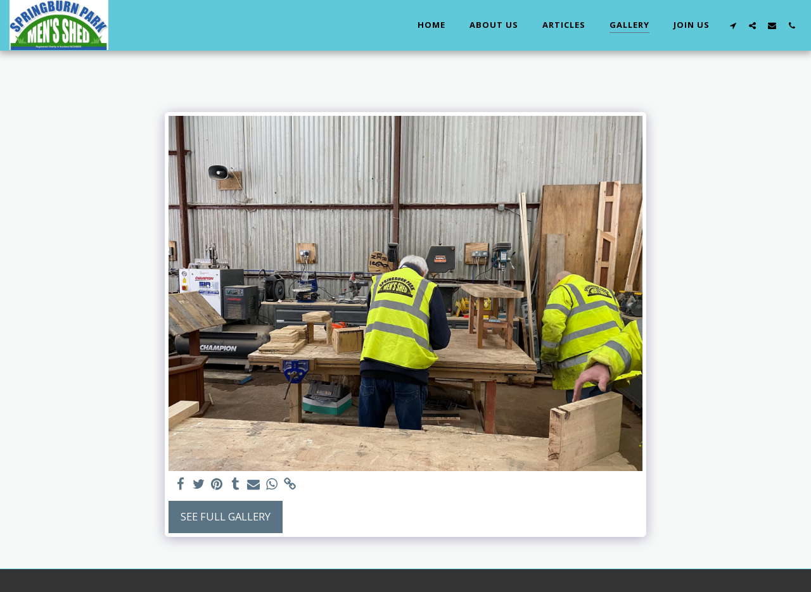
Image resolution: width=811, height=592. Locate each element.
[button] (733, 25)
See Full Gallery (226, 516)
